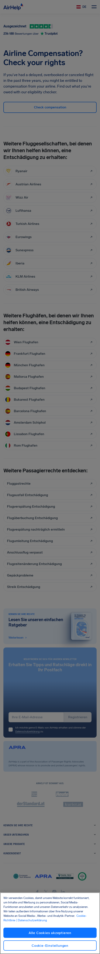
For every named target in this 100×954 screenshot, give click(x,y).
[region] (50, 923)
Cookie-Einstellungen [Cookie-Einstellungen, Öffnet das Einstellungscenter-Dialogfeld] (50, 946)
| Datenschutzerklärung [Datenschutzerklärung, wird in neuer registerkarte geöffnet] (31, 920)
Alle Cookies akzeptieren (50, 933)
